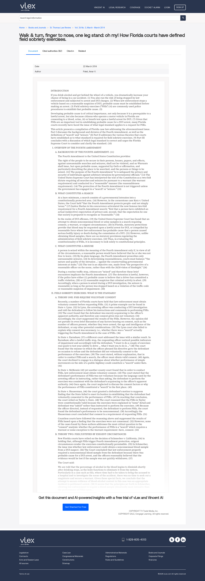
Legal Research (117, 7)
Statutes (153, 560)
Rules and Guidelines (114, 560)
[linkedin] (183, 539)
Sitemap (66, 563)
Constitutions (68, 560)
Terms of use (24, 574)
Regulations (110, 556)
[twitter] (171, 539)
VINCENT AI (99, 7)
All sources (23, 563)
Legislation (24, 553)
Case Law (66, 553)
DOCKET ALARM (152, 7)
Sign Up (180, 7)
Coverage (135, 7)
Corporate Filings (156, 556)
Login (167, 7)
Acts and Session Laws (29, 560)
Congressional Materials (72, 556)
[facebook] (177, 539)
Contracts (23, 556)
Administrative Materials (116, 553)
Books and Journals (157, 553)
